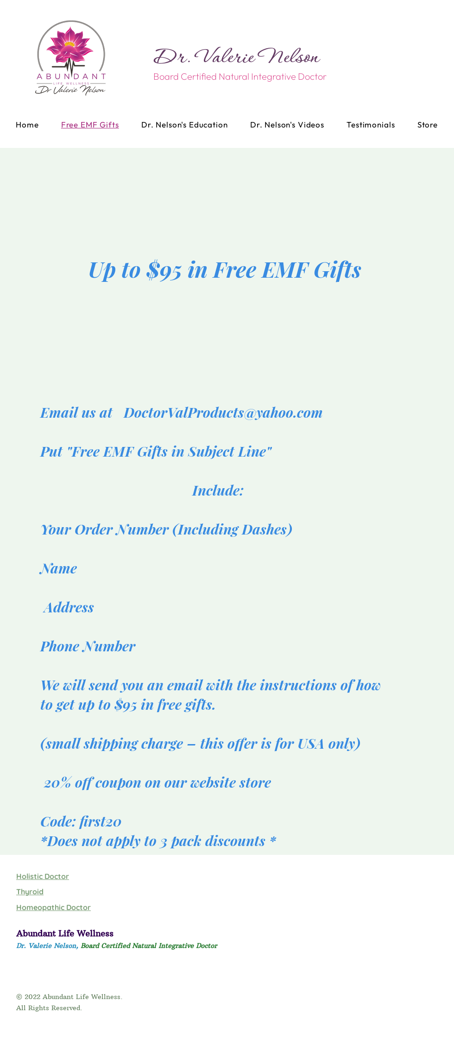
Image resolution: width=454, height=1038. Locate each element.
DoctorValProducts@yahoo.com (223, 412)
